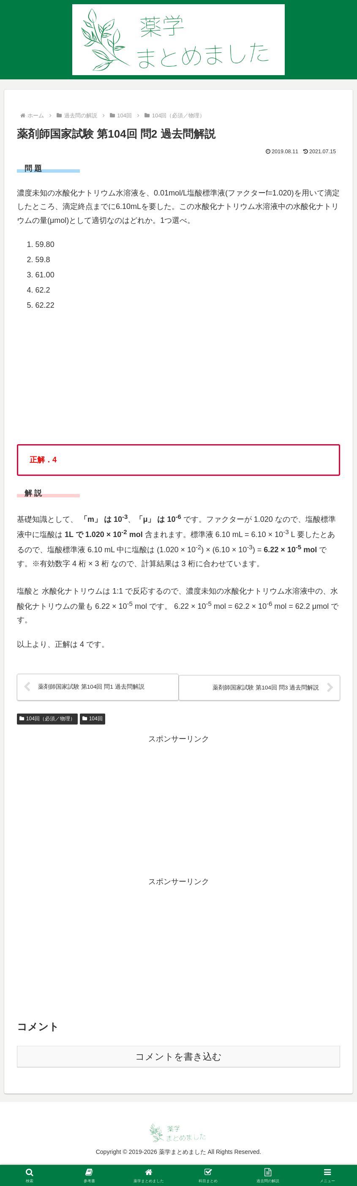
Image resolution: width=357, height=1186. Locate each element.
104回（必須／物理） (47, 719)
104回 (92, 719)
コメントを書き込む (178, 1057)
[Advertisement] (178, 805)
